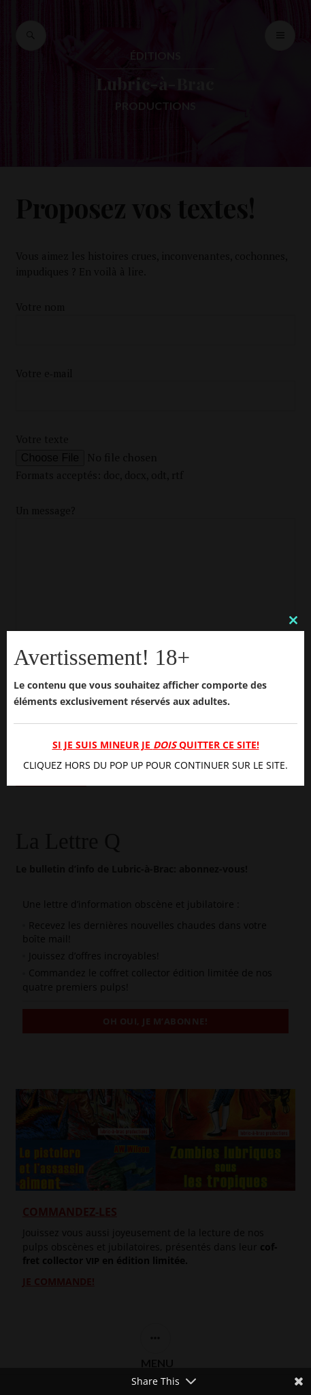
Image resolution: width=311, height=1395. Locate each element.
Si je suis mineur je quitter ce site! (155, 744)
